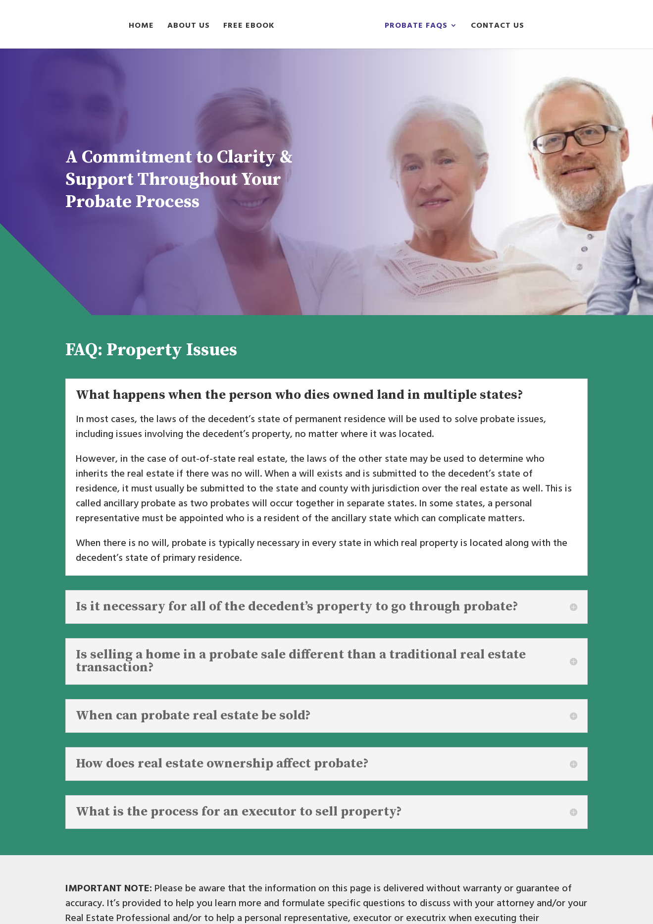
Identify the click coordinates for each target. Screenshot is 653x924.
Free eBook (249, 27)
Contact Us (497, 27)
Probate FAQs (416, 27)
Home (141, 27)
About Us (188, 27)
